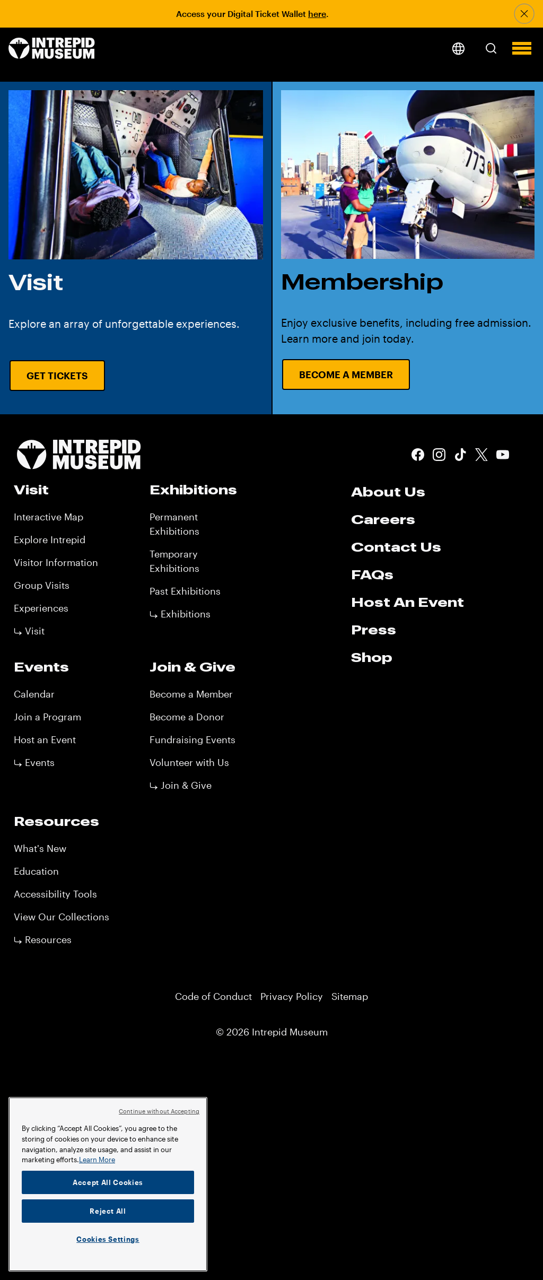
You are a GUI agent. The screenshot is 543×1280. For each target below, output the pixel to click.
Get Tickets (57, 375)
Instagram (439, 454)
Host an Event (45, 739)
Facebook (417, 454)
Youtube (502, 454)
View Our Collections (61, 916)
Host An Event (407, 602)
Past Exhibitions (185, 591)
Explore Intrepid (49, 539)
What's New (40, 848)
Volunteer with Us (189, 762)
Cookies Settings (107, 1239)
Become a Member (191, 694)
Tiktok (460, 454)
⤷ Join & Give (181, 785)
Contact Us (396, 546)
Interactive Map (48, 517)
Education (36, 871)
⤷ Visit (29, 631)
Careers (383, 519)
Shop (371, 657)
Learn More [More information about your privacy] (97, 1159)
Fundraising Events (192, 739)
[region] (107, 1184)
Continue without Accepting (159, 1111)
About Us (388, 491)
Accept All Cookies (108, 1182)
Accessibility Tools (55, 894)
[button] (491, 48)
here (317, 13)
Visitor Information (56, 562)
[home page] (51, 49)
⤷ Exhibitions (180, 614)
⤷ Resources (43, 939)
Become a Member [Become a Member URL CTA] (346, 374)
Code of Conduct (213, 996)
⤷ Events (34, 762)
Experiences (41, 608)
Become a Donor (187, 716)
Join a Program (47, 716)
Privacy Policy (291, 996)
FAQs (372, 574)
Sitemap (349, 996)
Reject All (108, 1211)
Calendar (34, 694)
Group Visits (41, 585)
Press (373, 629)
